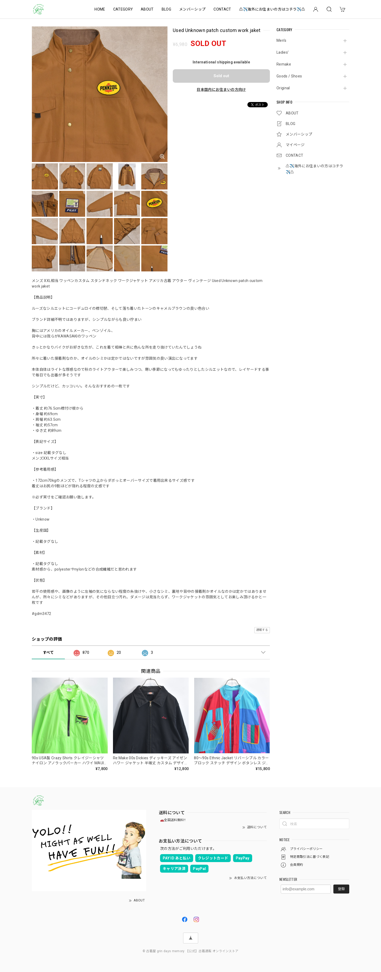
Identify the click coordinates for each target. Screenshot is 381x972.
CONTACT (222, 9)
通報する (262, 630)
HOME (99, 9)
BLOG (166, 9)
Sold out (221, 75)
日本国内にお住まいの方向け (221, 89)
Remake (283, 64)
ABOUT (147, 9)
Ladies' (282, 52)
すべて (48, 652)
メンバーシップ (192, 9)
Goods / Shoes (289, 76)
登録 (341, 889)
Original (283, 88)
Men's (281, 40)
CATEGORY (123, 9)
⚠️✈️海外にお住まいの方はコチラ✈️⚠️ (272, 9)
